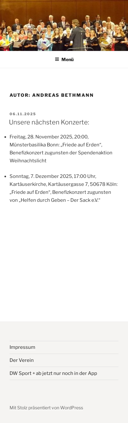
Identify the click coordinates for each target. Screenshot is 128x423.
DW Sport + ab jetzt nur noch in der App (53, 373)
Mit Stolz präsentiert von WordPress (46, 407)
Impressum (22, 347)
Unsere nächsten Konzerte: (49, 122)
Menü (64, 59)
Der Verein (22, 360)
